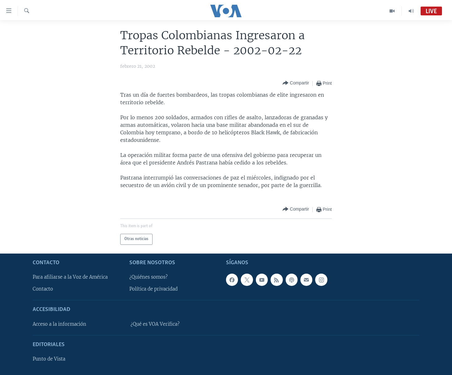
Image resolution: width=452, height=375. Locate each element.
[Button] (295, 83)
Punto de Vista (49, 359)
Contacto (43, 289)
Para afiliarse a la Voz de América (70, 277)
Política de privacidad (153, 289)
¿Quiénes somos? (148, 277)
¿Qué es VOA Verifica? (155, 324)
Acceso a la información (59, 324)
